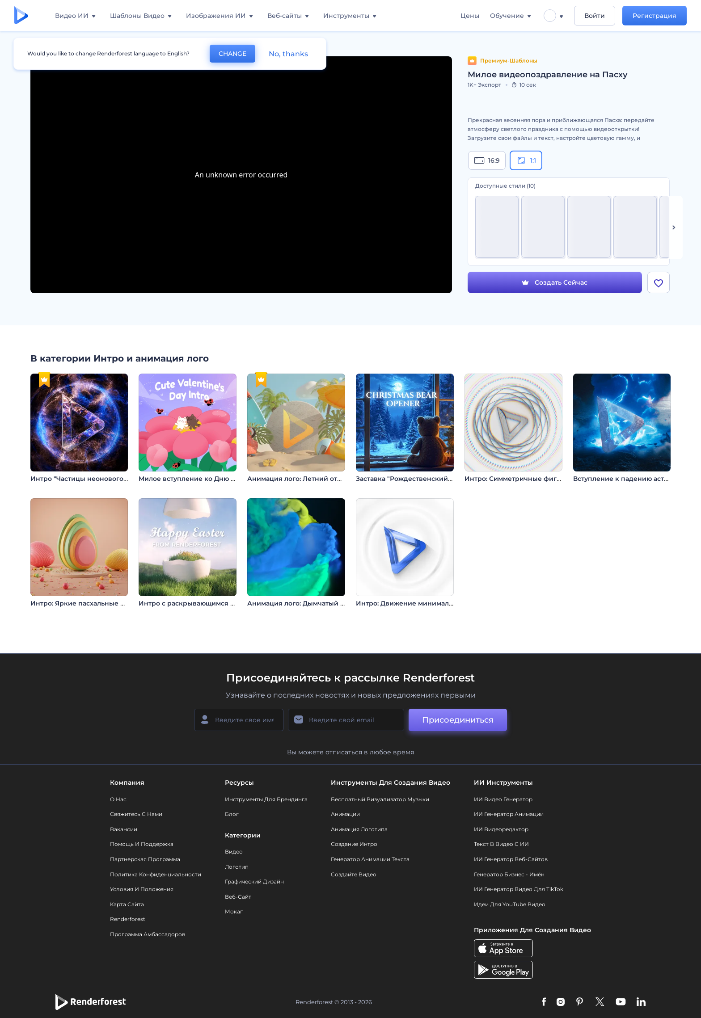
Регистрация (654, 16)
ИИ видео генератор (503, 799)
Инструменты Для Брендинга (266, 799)
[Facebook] (544, 1002)
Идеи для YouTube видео (509, 904)
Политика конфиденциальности (155, 874)
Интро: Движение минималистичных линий (431, 603)
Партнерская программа (145, 859)
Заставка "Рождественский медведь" (419, 479)
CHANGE (232, 54)
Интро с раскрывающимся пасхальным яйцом (217, 603)
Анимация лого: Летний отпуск (300, 479)
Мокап (234, 911)
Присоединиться (458, 720)
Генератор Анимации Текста (370, 859)
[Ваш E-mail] (346, 720)
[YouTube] (621, 1002)
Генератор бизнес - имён (509, 874)
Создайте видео (353, 874)
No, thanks (288, 54)
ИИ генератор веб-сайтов (511, 859)
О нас (118, 799)
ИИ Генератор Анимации (509, 814)
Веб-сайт (238, 896)
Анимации (345, 814)
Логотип (237, 866)
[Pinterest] (579, 1002)
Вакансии (123, 829)
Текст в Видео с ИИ (501, 844)
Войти (594, 16)
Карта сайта (127, 904)
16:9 (487, 160)
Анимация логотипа (359, 829)
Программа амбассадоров (147, 934)
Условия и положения (141, 889)
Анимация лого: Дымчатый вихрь (303, 603)
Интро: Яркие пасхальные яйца (83, 603)
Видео (234, 851)
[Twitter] (600, 1002)
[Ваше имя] (238, 720)
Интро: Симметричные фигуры (517, 479)
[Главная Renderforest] (21, 15)
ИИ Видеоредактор (501, 829)
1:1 (526, 160)
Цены (469, 16)
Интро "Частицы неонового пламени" (94, 479)
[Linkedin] (641, 1002)
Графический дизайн (254, 881)
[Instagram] (561, 1002)
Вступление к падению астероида (631, 479)
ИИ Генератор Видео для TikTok (518, 889)
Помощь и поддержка (141, 844)
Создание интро (354, 844)
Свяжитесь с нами (136, 814)
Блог (232, 814)
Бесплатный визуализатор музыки (380, 799)
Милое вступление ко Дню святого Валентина (217, 479)
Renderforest (127, 919)
